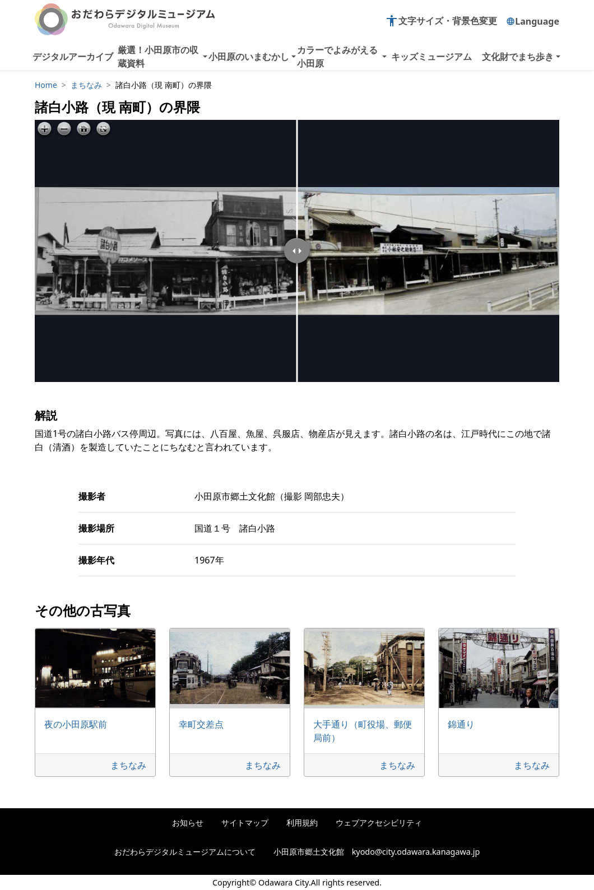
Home (46, 85)
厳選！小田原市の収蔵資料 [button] (158, 56)
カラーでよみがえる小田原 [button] (337, 56)
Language (532, 21)
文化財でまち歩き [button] (518, 56)
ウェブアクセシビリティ (379, 822)
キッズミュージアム (431, 56)
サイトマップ (244, 822)
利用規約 (302, 822)
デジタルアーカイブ (73, 56)
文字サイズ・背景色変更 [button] (441, 20)
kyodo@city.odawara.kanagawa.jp (416, 851)
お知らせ (187, 822)
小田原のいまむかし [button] (248, 56)
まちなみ (86, 85)
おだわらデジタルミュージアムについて (185, 851)
